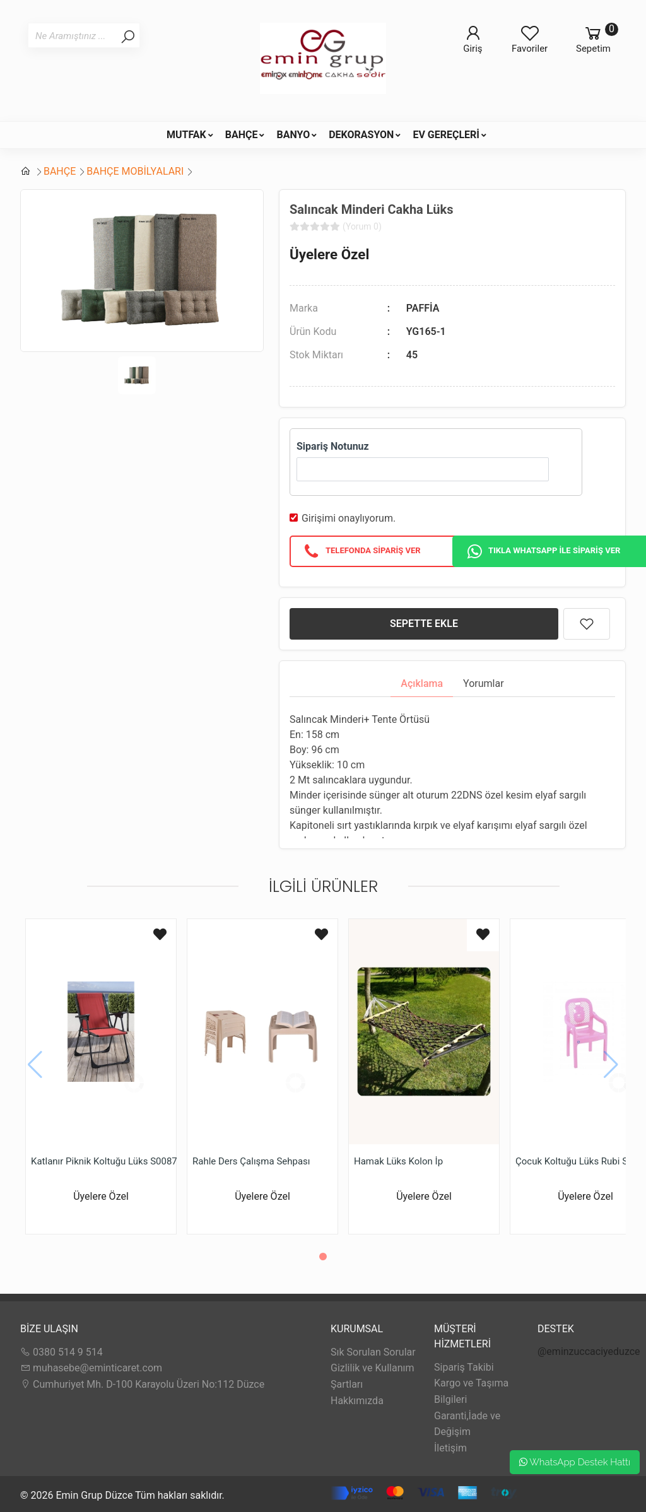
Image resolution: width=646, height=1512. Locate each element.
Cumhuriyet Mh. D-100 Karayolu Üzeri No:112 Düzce (142, 1384)
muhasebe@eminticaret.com (91, 1368)
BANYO (293, 135)
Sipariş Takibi (464, 1367)
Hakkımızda (357, 1401)
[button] (323, 1256)
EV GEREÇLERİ (446, 135)
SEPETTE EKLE (424, 624)
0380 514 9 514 (61, 1352)
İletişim (450, 1448)
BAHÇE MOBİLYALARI (135, 171)
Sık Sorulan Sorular (373, 1352)
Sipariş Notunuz (333, 446)
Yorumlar (483, 683)
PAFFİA (423, 308)
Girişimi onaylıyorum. (349, 518)
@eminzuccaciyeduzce (588, 1351)
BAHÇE (241, 135)
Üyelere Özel (329, 254)
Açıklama (422, 683)
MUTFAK (186, 135)
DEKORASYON (361, 135)
